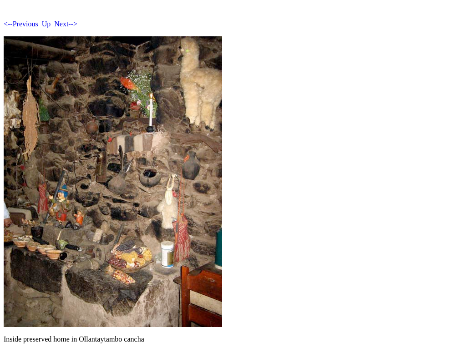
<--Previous (21, 24)
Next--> (65, 24)
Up (46, 24)
